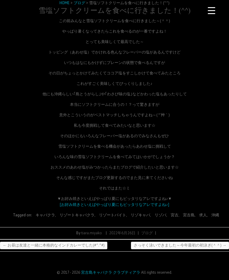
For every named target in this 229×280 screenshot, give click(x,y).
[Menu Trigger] (212, 10)
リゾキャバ (140, 215)
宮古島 (189, 215)
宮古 (174, 215)
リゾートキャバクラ (76, 215)
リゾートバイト (112, 215)
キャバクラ (45, 215)
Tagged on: (23, 215)
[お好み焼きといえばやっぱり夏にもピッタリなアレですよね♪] (114, 204)
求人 (203, 215)
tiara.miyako (91, 232)
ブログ (147, 232)
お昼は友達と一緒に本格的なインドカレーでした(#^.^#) (54, 245)
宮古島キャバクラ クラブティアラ (110, 272)
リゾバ (160, 215)
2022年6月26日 (122, 232)
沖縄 (215, 215)
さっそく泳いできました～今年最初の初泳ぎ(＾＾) (180, 245)
